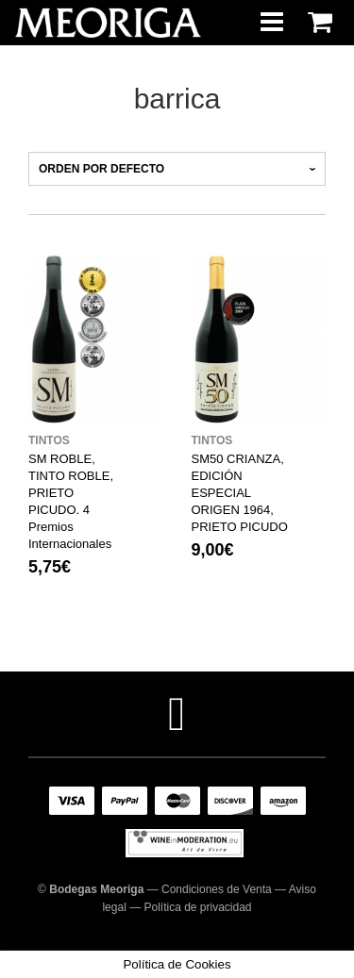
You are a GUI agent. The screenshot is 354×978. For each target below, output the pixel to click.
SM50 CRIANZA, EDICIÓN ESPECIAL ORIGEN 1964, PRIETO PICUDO (240, 493)
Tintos (49, 440)
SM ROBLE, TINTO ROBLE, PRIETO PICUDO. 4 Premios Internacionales (70, 501)
